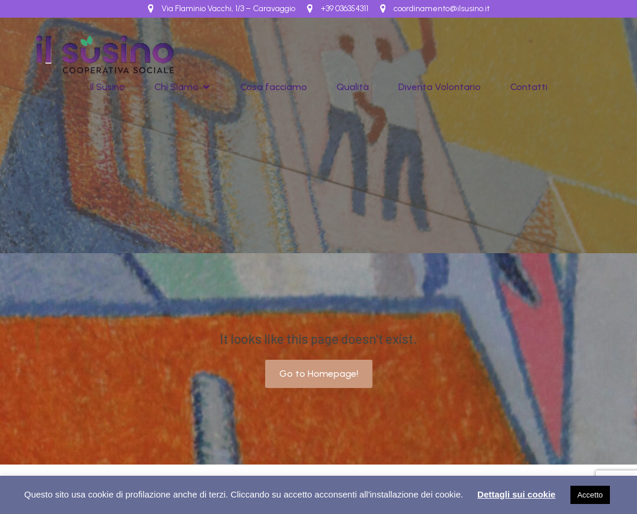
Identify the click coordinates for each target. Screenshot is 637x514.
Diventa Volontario (439, 86)
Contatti (528, 86)
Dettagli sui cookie (516, 494)
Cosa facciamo (273, 86)
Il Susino (107, 86)
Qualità (352, 86)
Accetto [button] (590, 494)
